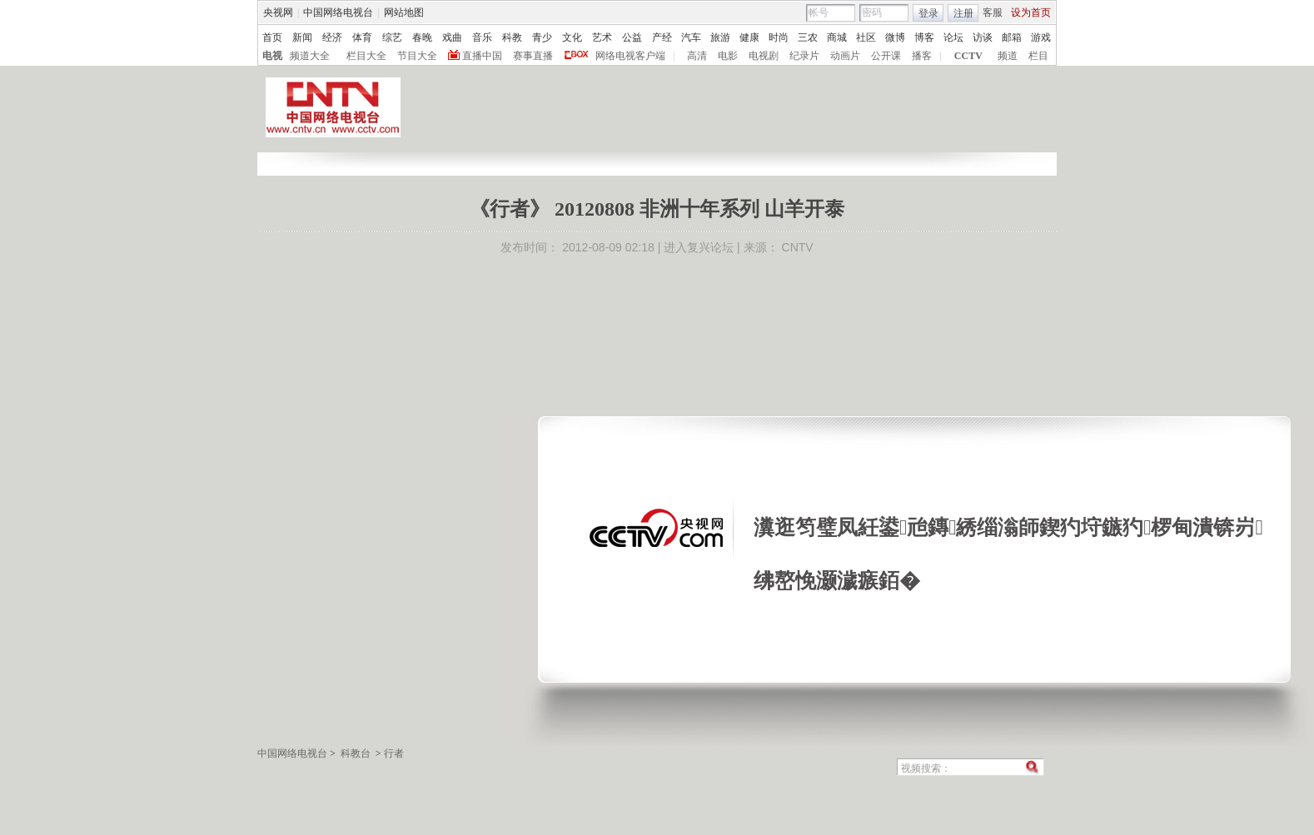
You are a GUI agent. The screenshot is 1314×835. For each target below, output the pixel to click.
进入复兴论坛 (699, 247)
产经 (662, 37)
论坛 (953, 37)
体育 (362, 37)
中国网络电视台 (338, 12)
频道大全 (310, 56)
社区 (866, 37)
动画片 (845, 56)
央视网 (278, 12)
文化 (572, 37)
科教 (512, 37)
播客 (922, 56)
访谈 (983, 37)
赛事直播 (533, 56)
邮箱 (1012, 37)
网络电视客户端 (630, 56)
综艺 (392, 37)
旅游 (720, 37)
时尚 (779, 37)
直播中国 (482, 56)
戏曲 (452, 37)
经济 (332, 37)
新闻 (302, 37)
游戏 (1041, 37)
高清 (697, 56)
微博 (895, 37)
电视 (272, 56)
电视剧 (764, 56)
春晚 (422, 37)
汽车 (691, 37)
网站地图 (404, 12)
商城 (837, 37)
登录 (928, 13)
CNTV (798, 247)
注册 (963, 13)
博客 (924, 37)
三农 (808, 37)
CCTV (968, 56)
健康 (749, 37)
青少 (542, 37)
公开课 (886, 56)
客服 (993, 12)
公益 (632, 37)
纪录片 (804, 56)
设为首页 (1031, 12)
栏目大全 (366, 56)
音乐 (482, 37)
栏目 (1038, 56)
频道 (1008, 56)
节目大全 (417, 56)
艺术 (602, 37)
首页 (272, 37)
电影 (728, 56)
